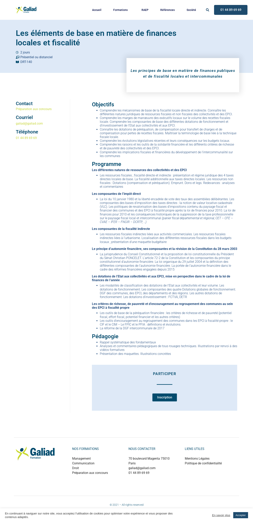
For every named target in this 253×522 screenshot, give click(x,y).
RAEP (145, 9)
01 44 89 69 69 (26, 138)
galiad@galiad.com (29, 123)
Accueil (96, 9)
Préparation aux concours (34, 109)
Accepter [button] (241, 515)
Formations (120, 9)
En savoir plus (221, 515)
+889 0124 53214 (150, 481)
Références (167, 9)
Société (191, 9)
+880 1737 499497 (150, 485)
